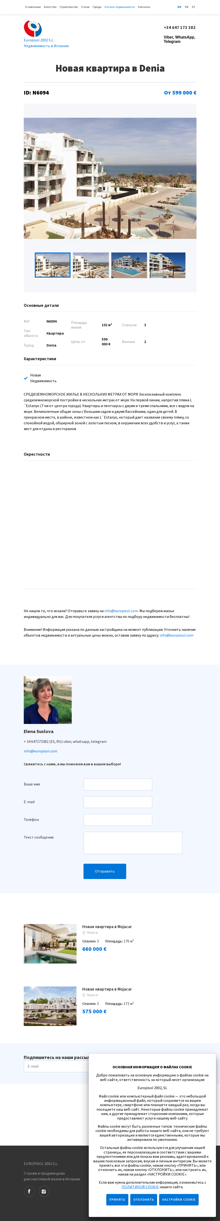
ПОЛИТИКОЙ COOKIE (140, 1187)
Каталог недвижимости (120, 7)
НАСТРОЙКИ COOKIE (179, 1200)
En (186, 7)
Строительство (68, 7)
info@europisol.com (121, 611)
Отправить (105, 871)
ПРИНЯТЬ (117, 1200)
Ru (179, 7)
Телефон (31, 819)
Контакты (144, 7)
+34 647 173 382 (180, 28)
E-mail (29, 802)
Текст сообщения (39, 837)
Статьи (85, 7)
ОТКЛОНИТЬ (143, 1200)
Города (97, 7)
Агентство (50, 7)
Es (193, 7)
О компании (33, 7)
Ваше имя (32, 784)
